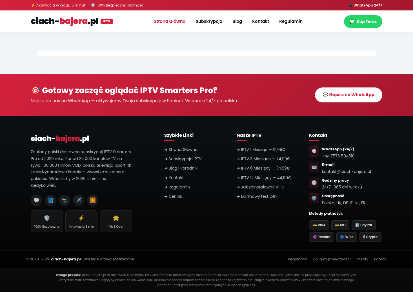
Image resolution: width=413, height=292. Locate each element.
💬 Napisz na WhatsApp (348, 95)
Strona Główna (169, 21)
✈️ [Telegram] (79, 200)
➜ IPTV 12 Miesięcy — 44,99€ (264, 178)
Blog (237, 21)
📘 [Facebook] (50, 200)
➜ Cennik (173, 196)
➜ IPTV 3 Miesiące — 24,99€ (263, 159)
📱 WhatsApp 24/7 (365, 5)
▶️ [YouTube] (93, 200)
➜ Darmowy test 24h (257, 196)
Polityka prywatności (332, 259)
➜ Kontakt (174, 178)
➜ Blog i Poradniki (181, 168)
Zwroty (362, 259)
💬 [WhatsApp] (36, 200)
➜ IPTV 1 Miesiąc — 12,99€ (261, 149)
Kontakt (260, 21)
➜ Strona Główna (181, 149)
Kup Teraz (363, 21)
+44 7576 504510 (338, 156)
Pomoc (380, 259)
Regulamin (291, 21)
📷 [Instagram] (64, 200)
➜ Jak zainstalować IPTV (260, 187)
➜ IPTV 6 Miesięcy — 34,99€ (263, 168)
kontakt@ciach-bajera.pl (346, 171)
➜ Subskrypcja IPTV (183, 159)
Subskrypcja (209, 21)
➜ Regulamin (177, 187)
